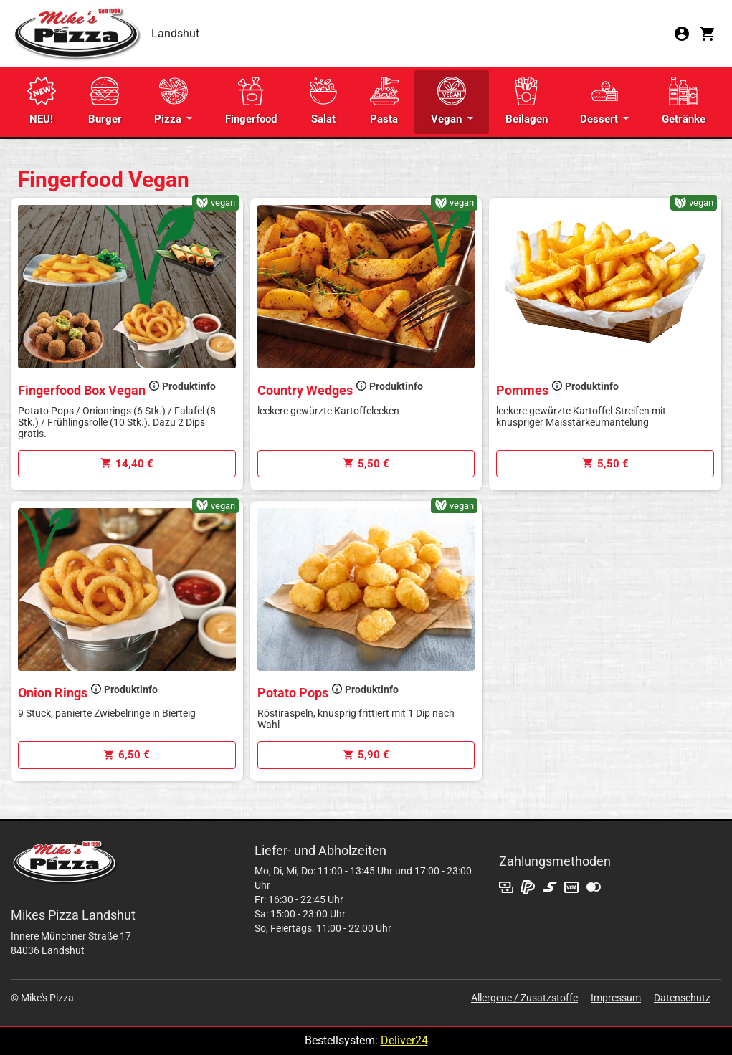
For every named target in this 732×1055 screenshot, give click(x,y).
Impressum (616, 997)
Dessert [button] (600, 101)
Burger (105, 101)
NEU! (41, 101)
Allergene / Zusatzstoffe (524, 997)
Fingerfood (251, 101)
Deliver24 (404, 1040)
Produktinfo (182, 386)
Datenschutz (682, 997)
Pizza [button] (171, 101)
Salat (323, 101)
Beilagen (526, 101)
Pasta (384, 101)
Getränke (683, 101)
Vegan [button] (448, 101)
